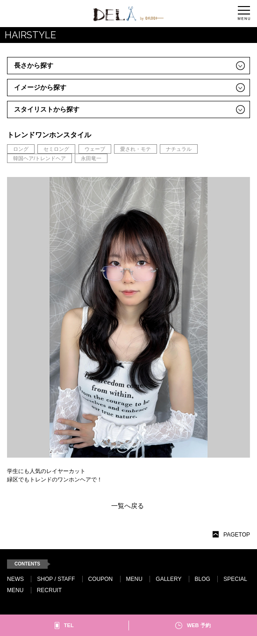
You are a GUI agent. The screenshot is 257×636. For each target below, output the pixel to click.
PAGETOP (236, 534)
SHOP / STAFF (56, 579)
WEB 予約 (199, 625)
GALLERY (168, 579)
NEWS (15, 579)
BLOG (202, 579)
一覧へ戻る (127, 505)
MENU (134, 579)
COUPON (100, 579)
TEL (69, 625)
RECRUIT (49, 590)
